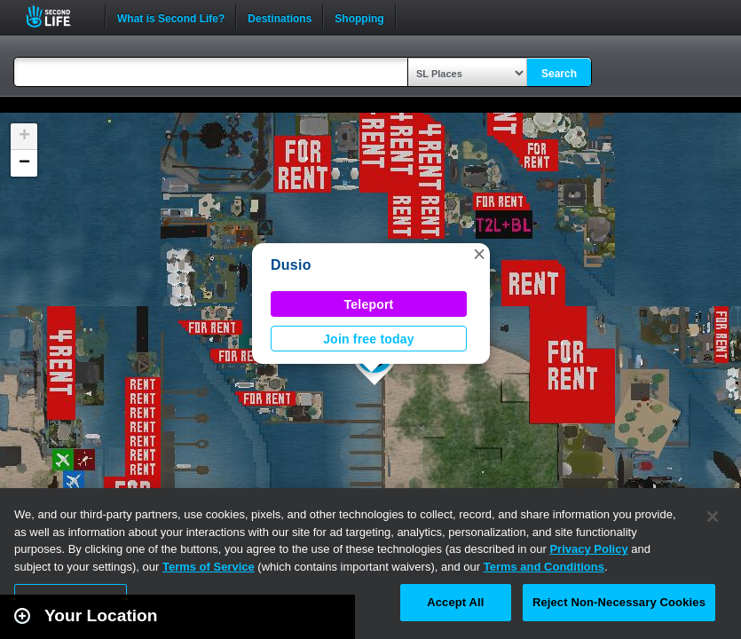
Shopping (359, 16)
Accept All (455, 602)
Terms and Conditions (544, 566)
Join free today (368, 339)
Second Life (58, 16)
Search (559, 73)
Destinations (279, 16)
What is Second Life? (171, 16)
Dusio (291, 264)
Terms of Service (208, 566)
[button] (479, 253)
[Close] (712, 516)
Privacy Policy (588, 549)
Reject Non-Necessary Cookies (619, 602)
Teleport (369, 304)
